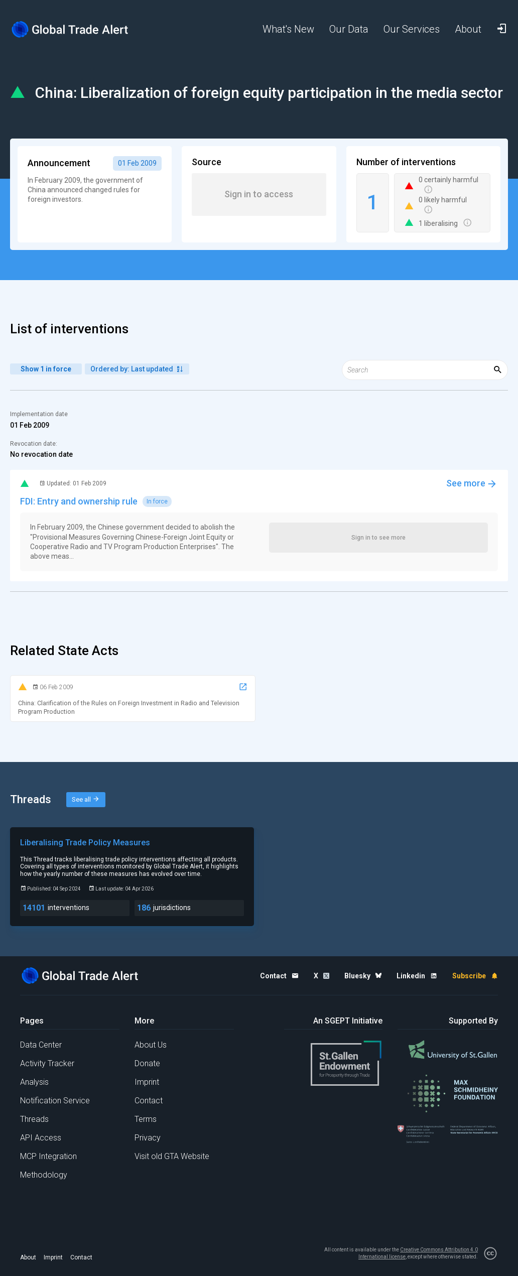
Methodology (43, 1175)
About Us (151, 1045)
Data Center (41, 1045)
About (28, 1257)
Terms (146, 1119)
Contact (149, 1100)
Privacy (148, 1137)
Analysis (34, 1082)
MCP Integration (48, 1156)
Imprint (147, 1082)
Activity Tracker (47, 1063)
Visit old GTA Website (172, 1156)
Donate (147, 1063)
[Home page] (70, 29)
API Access (40, 1137)
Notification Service (55, 1100)
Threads (34, 1119)
